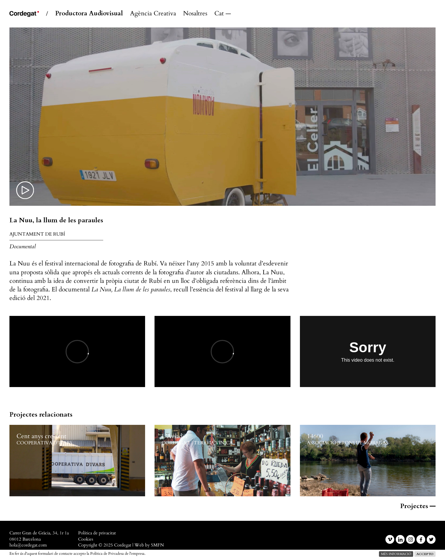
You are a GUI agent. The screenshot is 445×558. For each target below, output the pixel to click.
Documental (22, 246)
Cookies (85, 539)
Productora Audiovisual (89, 14)
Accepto (424, 554)
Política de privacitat (97, 533)
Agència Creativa (153, 14)
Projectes (418, 506)
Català (219, 14)
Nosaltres (195, 14)
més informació (396, 554)
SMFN (157, 545)
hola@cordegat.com (28, 545)
